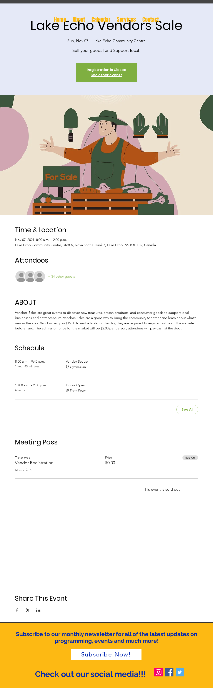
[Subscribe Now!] (106, 654)
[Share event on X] (28, 610)
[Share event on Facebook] (17, 610)
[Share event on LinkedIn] (38, 610)
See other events (106, 74)
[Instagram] (158, 672)
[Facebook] (169, 672)
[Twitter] (180, 672)
